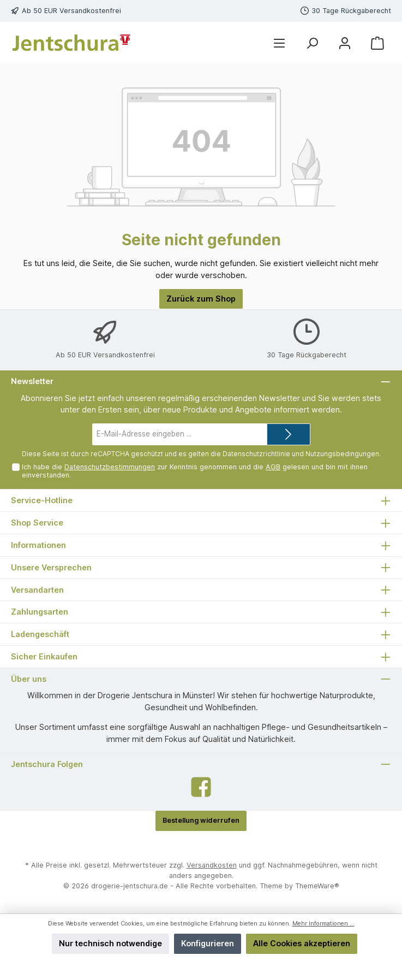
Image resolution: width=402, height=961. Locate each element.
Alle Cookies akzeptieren (301, 943)
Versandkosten (212, 865)
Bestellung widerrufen (201, 820)
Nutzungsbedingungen (342, 454)
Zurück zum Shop (201, 298)
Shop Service (37, 522)
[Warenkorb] (377, 43)
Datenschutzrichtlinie (256, 454)
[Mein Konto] (344, 43)
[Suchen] (312, 43)
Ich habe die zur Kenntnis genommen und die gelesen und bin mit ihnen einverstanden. (195, 471)
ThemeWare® (317, 886)
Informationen (38, 545)
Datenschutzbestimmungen (109, 467)
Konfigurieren (207, 943)
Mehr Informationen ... (323, 923)
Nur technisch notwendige (110, 943)
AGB (273, 467)
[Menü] (279, 43)
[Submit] (288, 434)
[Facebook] (201, 787)
